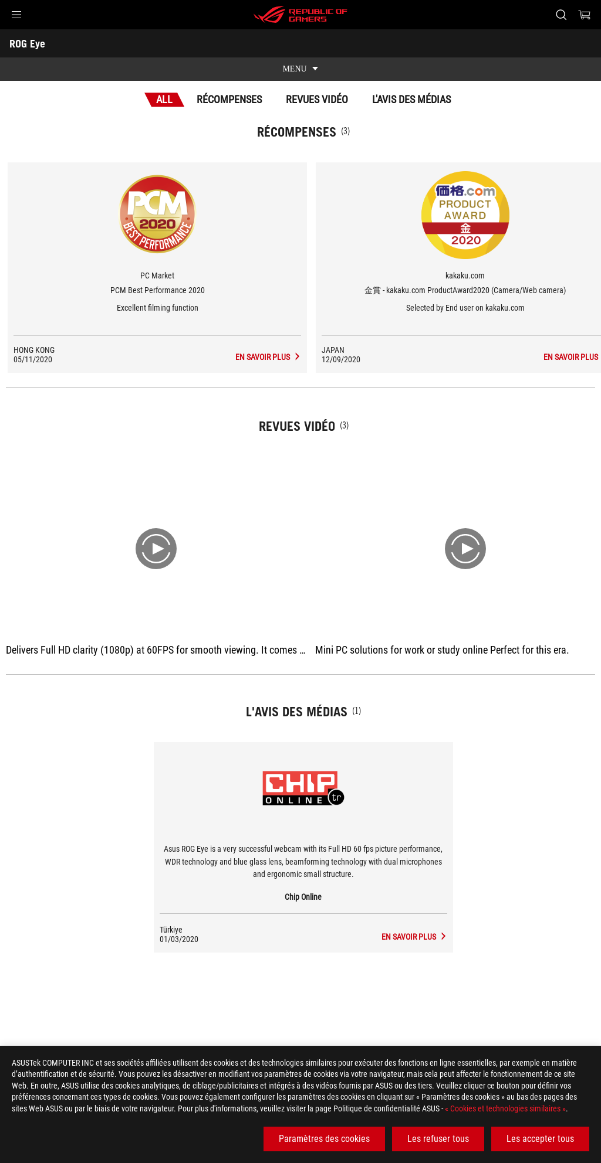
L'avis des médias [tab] (411, 99)
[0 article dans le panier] (585, 14)
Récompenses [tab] (229, 99)
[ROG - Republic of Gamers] (300, 14)
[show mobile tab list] (300, 69)
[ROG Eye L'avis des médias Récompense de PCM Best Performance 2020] (267, 357)
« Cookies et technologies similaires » (505, 1108)
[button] (16, 15)
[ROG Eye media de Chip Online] (415, 937)
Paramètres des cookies (324, 1138)
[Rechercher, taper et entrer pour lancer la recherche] (561, 14)
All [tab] (164, 99)
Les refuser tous (438, 1138)
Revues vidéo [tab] (317, 99)
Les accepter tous (540, 1138)
